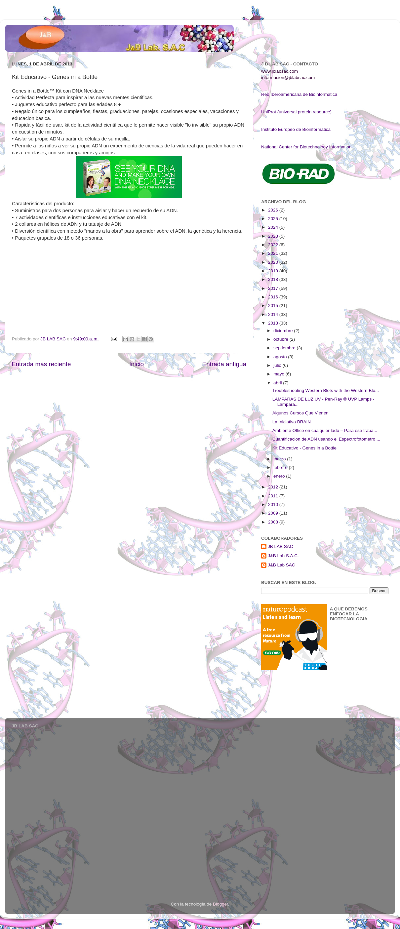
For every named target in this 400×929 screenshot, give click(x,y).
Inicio (136, 364)
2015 (273, 305)
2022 (273, 244)
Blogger (220, 904)
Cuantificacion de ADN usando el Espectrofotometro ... (326, 439)
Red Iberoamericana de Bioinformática (299, 94)
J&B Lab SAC (281, 564)
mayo (279, 373)
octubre (281, 339)
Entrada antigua (224, 364)
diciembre (283, 330)
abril (278, 382)
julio (278, 365)
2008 (273, 522)
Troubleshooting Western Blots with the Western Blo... (325, 390)
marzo (280, 458)
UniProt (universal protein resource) (296, 111)
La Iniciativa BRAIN (291, 421)
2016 (273, 296)
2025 (273, 218)
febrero (281, 467)
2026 (273, 210)
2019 (273, 270)
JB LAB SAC (280, 546)
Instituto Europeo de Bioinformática (296, 129)
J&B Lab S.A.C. (283, 555)
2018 (273, 279)
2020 (273, 262)
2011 (273, 495)
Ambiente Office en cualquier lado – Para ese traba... (324, 430)
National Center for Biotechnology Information (306, 146)
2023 (273, 236)
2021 (273, 253)
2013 (273, 323)
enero (279, 476)
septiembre (285, 347)
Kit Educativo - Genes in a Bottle (304, 447)
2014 (273, 314)
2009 (273, 513)
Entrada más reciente (41, 364)
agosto (280, 356)
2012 (273, 486)
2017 (273, 288)
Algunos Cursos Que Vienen (300, 412)
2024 (273, 227)
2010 (273, 504)
